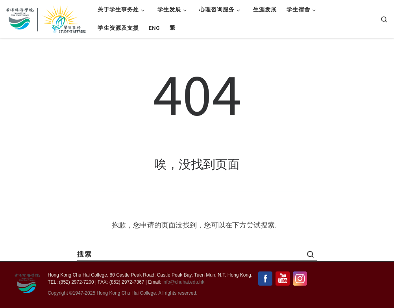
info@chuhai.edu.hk (183, 282)
